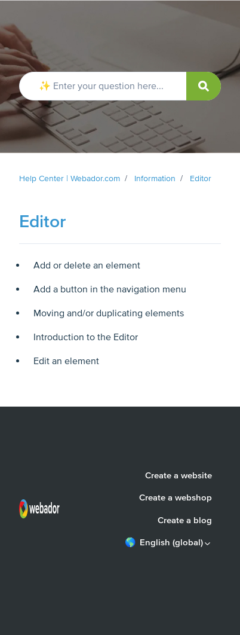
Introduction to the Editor (85, 337)
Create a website (178, 475)
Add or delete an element (86, 265)
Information (155, 178)
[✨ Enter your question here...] (120, 86)
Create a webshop (175, 497)
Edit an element (66, 361)
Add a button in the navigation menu (109, 289)
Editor (200, 178)
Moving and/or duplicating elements (108, 313)
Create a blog (185, 520)
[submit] (203, 86)
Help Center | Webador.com (69, 178)
